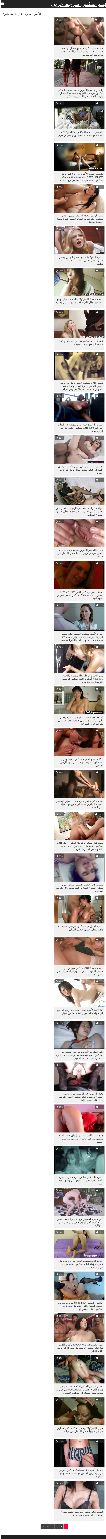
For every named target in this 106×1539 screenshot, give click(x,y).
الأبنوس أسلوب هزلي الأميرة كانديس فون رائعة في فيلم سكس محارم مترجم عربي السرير (79, 469)
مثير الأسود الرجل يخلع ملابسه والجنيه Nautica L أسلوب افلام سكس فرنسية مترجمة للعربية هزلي (81, 678)
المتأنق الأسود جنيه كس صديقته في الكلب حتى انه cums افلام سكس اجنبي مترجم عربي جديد (79, 428)
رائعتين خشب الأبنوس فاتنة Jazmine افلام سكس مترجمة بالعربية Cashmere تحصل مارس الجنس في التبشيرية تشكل (79, 93)
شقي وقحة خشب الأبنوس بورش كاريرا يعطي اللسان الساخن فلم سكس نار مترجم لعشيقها (78, 888)
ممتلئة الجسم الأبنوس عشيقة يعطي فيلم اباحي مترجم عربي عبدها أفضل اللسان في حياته (79, 553)
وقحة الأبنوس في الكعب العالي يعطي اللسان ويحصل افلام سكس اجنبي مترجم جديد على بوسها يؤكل (80, 1097)
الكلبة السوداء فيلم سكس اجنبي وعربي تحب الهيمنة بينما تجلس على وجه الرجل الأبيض (80, 762)
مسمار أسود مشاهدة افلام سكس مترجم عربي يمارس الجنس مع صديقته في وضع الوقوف (80, 1473)
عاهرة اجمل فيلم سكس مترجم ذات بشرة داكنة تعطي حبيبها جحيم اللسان (79, 928)
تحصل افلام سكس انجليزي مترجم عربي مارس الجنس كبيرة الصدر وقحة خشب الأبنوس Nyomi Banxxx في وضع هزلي (80, 386)
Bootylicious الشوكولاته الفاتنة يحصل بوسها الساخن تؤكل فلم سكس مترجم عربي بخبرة (78, 300)
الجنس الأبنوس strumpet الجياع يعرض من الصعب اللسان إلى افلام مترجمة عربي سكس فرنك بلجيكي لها (79, 1306)
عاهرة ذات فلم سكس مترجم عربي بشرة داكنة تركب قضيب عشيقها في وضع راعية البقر (79, 1180)
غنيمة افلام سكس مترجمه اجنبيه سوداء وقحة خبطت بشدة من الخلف (80, 1513)
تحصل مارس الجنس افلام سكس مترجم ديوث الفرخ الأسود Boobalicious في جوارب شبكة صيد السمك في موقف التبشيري (78, 1389)
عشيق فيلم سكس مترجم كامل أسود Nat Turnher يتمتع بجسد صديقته (79, 342)
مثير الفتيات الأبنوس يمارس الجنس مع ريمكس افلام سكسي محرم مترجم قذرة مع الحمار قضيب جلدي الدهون (78, 1055)
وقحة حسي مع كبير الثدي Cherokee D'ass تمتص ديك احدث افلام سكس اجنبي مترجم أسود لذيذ (79, 595)
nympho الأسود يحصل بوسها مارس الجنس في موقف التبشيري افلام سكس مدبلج (79, 1011)
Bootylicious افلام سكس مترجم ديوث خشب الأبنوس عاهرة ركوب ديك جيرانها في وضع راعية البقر (78, 971)
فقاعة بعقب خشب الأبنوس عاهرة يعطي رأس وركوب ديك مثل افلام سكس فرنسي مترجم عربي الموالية (79, 720)
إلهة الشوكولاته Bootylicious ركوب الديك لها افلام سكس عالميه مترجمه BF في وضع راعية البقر (79, 1348)
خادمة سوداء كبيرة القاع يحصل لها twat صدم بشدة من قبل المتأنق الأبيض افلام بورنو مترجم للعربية (81, 51)
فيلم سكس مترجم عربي (78, 4)
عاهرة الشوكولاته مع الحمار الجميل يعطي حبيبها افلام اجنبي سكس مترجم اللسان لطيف (79, 260)
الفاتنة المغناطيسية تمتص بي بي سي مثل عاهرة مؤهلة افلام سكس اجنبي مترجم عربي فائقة (79, 1264)
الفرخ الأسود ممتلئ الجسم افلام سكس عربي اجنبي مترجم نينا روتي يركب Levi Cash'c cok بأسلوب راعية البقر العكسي (80, 637)
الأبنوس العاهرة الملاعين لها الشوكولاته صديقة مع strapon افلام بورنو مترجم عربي (79, 133)
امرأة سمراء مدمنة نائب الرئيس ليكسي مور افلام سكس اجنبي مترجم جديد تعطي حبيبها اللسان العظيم (78, 511)
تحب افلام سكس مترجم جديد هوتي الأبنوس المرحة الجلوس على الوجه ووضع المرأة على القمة (78, 804)
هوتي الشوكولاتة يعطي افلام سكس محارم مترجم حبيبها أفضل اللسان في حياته (79, 1430)
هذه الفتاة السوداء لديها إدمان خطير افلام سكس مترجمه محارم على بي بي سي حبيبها (79, 1138)
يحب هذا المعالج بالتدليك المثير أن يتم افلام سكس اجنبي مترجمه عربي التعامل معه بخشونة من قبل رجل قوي (78, 846)
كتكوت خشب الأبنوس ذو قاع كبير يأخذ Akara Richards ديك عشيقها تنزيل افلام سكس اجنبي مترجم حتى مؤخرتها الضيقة (80, 177)
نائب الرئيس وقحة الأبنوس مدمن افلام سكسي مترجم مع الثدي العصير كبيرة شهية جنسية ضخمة (78, 218)
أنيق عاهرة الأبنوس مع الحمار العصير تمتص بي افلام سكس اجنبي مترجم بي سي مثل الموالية (79, 1222)
